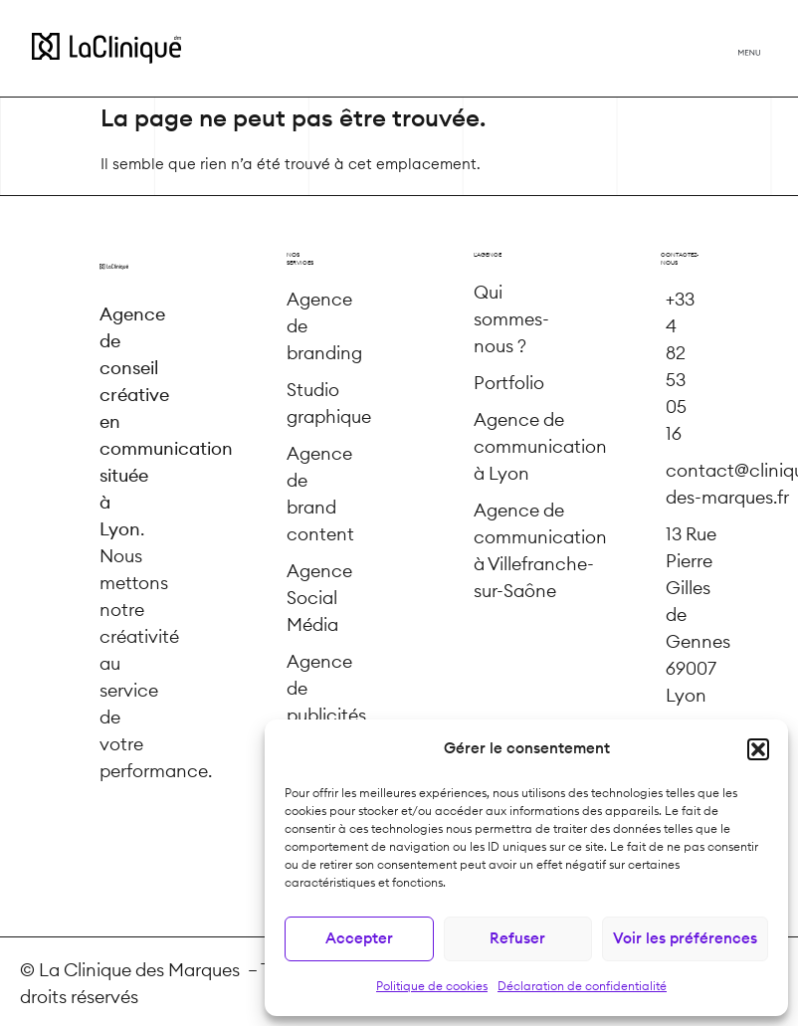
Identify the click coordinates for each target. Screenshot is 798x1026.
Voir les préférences (685, 938)
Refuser (517, 938)
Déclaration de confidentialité (582, 986)
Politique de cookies (432, 986)
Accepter (359, 938)
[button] (758, 749)
